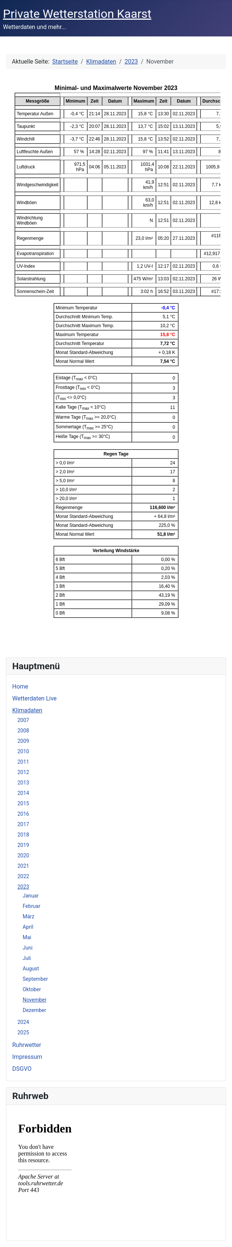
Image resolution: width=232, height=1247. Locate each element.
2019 (23, 845)
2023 (23, 887)
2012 (23, 772)
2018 (23, 835)
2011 (23, 762)
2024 (23, 1022)
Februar (31, 906)
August (31, 969)
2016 (23, 814)
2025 (23, 1032)
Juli (27, 958)
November (34, 1000)
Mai (27, 937)
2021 (23, 866)
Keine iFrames (116, 1171)
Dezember (34, 1010)
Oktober (32, 989)
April (28, 927)
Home (20, 686)
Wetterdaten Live (34, 698)
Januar (31, 896)
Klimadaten (27, 710)
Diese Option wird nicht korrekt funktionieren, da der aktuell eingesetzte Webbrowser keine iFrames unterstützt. (116, 362)
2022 (23, 876)
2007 (23, 720)
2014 (23, 793)
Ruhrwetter (26, 1044)
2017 (23, 824)
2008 (23, 731)
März (29, 916)
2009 (23, 741)
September (35, 979)
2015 (23, 803)
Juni (28, 948)
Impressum (27, 1056)
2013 (23, 783)
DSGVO (22, 1068)
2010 (23, 751)
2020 (23, 855)
